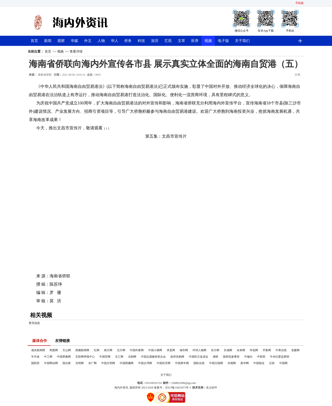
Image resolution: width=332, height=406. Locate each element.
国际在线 (199, 363)
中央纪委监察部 (279, 356)
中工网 (48, 356)
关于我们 (242, 41)
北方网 (121, 350)
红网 (96, 350)
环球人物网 (199, 350)
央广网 (92, 363)
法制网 (132, 356)
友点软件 (211, 387)
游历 (154, 41)
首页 (34, 41)
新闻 (47, 41)
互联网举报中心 (85, 356)
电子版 (223, 41)
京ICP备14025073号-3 (178, 387)
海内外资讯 (121, 387)
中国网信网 (51, 363)
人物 (101, 41)
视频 (208, 41)
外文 (88, 41)
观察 (61, 41)
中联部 (261, 356)
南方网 (108, 350)
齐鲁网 (267, 350)
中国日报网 (216, 363)
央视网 (232, 363)
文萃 (181, 41)
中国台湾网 (145, 363)
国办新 (66, 363)
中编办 (248, 356)
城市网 (184, 350)
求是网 (171, 350)
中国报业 (258, 363)
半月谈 (35, 356)
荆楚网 (54, 350)
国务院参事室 (231, 356)
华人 (114, 41)
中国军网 (104, 356)
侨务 (128, 41)
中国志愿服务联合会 (153, 356)
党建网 (295, 350)
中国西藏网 (126, 363)
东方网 (215, 350)
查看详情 (76, 51)
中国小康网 (155, 350)
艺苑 (168, 41)
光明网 (79, 363)
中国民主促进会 (198, 356)
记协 (272, 363)
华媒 (74, 41)
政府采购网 (177, 356)
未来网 (241, 350)
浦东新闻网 (38, 350)
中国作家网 (137, 350)
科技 (141, 41)
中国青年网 (182, 363)
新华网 (244, 363)
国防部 (35, 363)
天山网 (66, 350)
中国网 (283, 363)
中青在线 (281, 350)
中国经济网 (163, 363)
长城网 (228, 350)
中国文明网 (108, 363)
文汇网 (119, 356)
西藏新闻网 (82, 350)
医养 (195, 41)
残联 (215, 356)
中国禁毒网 (64, 356)
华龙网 (254, 350)
